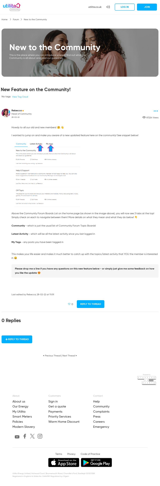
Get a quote (57, 406)
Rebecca (17, 110)
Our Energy (20, 406)
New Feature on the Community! (36, 89)
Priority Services (59, 416)
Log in (125, 7)
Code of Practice (90, 454)
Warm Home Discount (64, 421)
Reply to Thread (90, 304)
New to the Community (35, 19)
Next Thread (69, 356)
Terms (58, 454)
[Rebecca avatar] (6, 113)
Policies (17, 421)
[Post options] (155, 111)
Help (96, 401)
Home (5, 19)
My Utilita (19, 411)
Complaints (101, 411)
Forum (16, 19)
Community (101, 406)
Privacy (71, 454)
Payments (55, 411)
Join (147, 7)
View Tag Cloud (20, 97)
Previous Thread (53, 356)
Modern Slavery (23, 427)
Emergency (101, 427)
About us (18, 401)
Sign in (53, 401)
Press (96, 416)
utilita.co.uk (95, 6)
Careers (99, 421)
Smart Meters (22, 416)
